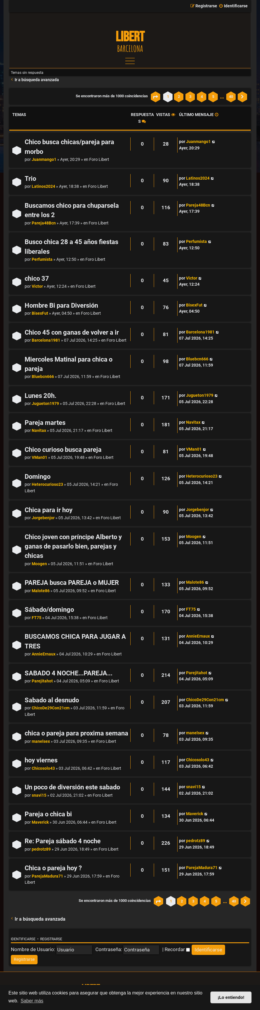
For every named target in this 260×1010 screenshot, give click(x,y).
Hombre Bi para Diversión (61, 305)
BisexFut (40, 313)
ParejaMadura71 (47, 876)
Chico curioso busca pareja (63, 449)
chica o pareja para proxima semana (76, 733)
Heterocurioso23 (47, 484)
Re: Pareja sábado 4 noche (63, 841)
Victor (37, 286)
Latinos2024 (43, 186)
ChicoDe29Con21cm (51, 708)
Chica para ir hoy (48, 510)
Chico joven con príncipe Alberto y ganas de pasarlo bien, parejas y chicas (73, 546)
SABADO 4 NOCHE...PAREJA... (68, 673)
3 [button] (190, 96)
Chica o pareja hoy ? (53, 868)
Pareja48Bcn (44, 223)
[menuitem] (233, 6)
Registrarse (51, 939)
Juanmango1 (44, 159)
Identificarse (23, 939)
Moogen (39, 563)
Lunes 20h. (40, 395)
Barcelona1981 (46, 340)
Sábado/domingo (49, 609)
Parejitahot (42, 681)
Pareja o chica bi (48, 814)
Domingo (37, 476)
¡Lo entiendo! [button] (231, 997)
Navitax (39, 430)
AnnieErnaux (43, 654)
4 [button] (202, 96)
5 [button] (213, 96)
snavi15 (39, 795)
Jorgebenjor (43, 517)
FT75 (36, 617)
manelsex (41, 741)
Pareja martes (45, 422)
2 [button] (179, 96)
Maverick (40, 822)
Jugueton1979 (45, 403)
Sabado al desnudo (52, 700)
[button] (155, 96)
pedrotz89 (41, 849)
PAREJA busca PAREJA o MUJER (72, 582)
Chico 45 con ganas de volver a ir (72, 332)
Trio (30, 178)
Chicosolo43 (43, 768)
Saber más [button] (32, 1000)
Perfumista (42, 259)
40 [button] (231, 96)
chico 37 (37, 278)
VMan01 (39, 457)
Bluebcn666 (43, 376)
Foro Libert (99, 159)
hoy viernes (41, 760)
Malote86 (41, 590)
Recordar (177, 949)
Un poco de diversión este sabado (72, 787)
